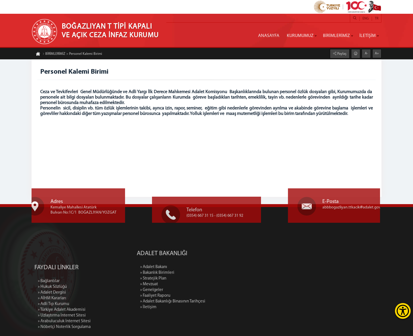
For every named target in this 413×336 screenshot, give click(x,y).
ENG (366, 18)
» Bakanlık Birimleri (182, 273)
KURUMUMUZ (300, 36)
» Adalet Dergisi (52, 316)
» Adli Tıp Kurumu (53, 327)
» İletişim (173, 307)
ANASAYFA (268, 36)
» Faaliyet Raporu (180, 296)
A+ (377, 53)
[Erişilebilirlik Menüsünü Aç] (403, 311)
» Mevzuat (174, 284)
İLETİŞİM (367, 36)
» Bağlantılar (49, 304)
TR (376, 18)
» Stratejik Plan (178, 278)
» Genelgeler (176, 290)
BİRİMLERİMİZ (336, 36)
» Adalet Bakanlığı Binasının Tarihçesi (197, 301)
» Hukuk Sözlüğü (52, 310)
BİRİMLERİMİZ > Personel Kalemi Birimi (72, 54)
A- (366, 53)
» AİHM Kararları (52, 322)
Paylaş (341, 53)
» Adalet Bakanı (178, 267)
